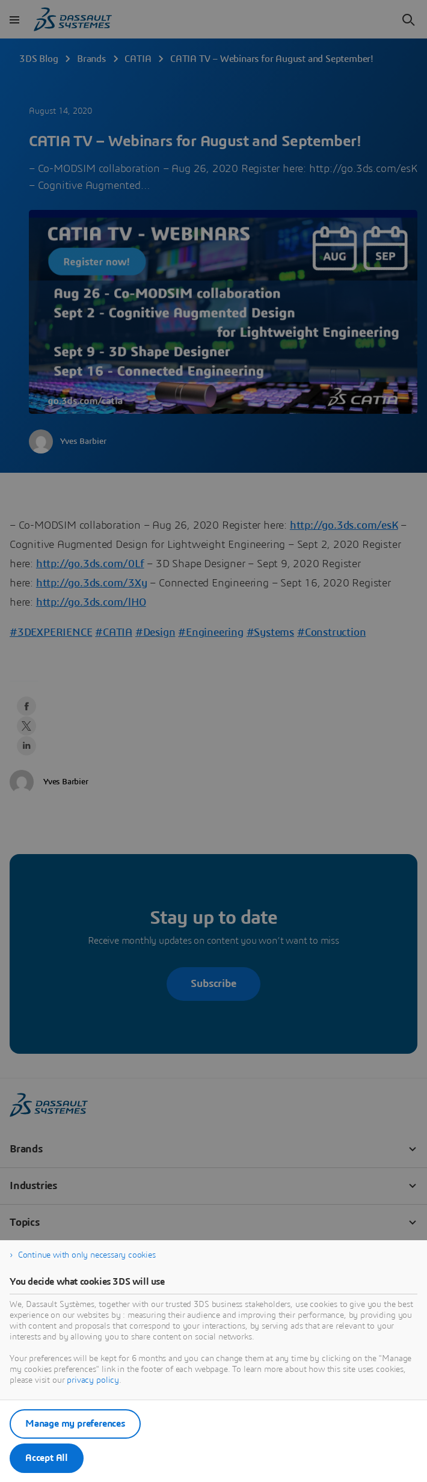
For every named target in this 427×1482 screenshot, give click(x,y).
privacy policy (93, 1380)
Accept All (46, 1458)
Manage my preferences (75, 1423)
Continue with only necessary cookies (87, 1255)
